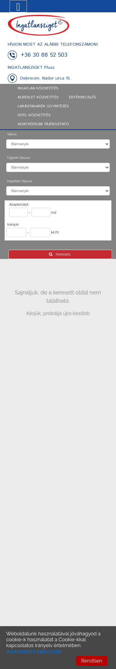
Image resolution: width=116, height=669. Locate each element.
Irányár (13, 224)
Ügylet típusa (18, 157)
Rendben (91, 661)
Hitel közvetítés (34, 115)
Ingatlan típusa (19, 181)
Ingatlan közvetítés (38, 88)
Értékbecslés (82, 97)
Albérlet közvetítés (38, 97)
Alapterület (18, 204)
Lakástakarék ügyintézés (43, 106)
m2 (53, 212)
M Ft (55, 232)
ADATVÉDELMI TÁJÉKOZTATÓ (43, 124)
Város (12, 134)
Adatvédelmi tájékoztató (34, 652)
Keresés (60, 254)
